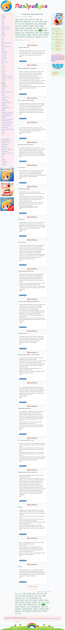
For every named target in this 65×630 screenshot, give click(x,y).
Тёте (3, 37)
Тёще (3, 64)
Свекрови (4, 71)
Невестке (4, 67)
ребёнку (40, 34)
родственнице (38, 36)
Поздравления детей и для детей (7, 153)
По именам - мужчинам (7, 76)
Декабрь (57, 65)
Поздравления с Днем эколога (59, 31)
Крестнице (4, 58)
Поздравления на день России (59, 37)
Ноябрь (54, 65)
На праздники (5, 144)
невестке (42, 28)
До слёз (3, 90)
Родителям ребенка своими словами (7, 130)
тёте (16, 23)
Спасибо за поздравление (20, 36)
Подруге (3, 14)
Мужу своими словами (7, 46)
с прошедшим (34, 34)
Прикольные (4, 86)
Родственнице (5, 127)
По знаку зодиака (5, 97)
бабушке (40, 21)
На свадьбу (4, 146)
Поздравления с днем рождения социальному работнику (59, 34)
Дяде (3, 39)
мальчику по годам (26, 21)
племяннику (31, 25)
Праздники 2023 (55, 72)
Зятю (3, 69)
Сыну (3, 25)
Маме (3, 20)
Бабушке (3, 34)
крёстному (42, 25)
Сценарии (4, 165)
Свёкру (3, 72)
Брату (3, 32)
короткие (27, 39)
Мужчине (4, 18)
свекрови (17, 30)
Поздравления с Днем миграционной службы (59, 39)
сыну (41, 19)
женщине (21, 19)
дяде (19, 23)
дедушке (45, 21)
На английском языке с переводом (7, 103)
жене (22, 23)
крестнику (22, 28)
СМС (3, 156)
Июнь (58, 54)
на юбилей (26, 30)
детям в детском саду (30, 36)
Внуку (3, 49)
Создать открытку (22, 61)
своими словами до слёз (29, 32)
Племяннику (4, 53)
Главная (17, 16)
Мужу (3, 44)
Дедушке (4, 35)
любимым (29, 34)
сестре (33, 21)
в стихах (35, 30)
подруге (16, 19)
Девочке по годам (5, 27)
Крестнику (4, 60)
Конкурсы (4, 159)
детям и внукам (29, 28)
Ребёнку (3, 110)
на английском (46, 32)
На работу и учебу (6, 142)
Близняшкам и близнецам (7, 112)
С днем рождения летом (7, 114)
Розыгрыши (4, 161)
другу (41, 32)
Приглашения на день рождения (6, 116)
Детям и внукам (5, 62)
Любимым (4, 105)
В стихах (3, 81)
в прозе (40, 30)
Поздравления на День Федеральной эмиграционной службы (59, 42)
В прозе (3, 83)
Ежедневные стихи (6, 147)
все (16, 40)
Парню (3, 93)
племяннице (25, 25)
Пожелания (4, 85)
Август (53, 64)
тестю (38, 28)
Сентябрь (57, 64)
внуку (20, 25)
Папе (3, 21)
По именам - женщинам (7, 78)
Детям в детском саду (6, 125)
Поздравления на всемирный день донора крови (58, 45)
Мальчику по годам (6, 28)
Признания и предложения (7, 149)
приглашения (45, 34)
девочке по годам (18, 21)
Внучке (3, 48)
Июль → (59, 62)
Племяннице (4, 51)
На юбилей (4, 74)
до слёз (22, 32)
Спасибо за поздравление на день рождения (7, 119)
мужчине (26, 19)
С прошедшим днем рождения (6, 108)
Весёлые (3, 88)
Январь (61, 65)
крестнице (17, 28)
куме (43, 36)
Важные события (5, 140)
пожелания (45, 30)
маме (30, 19)
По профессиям (5, 151)
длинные (21, 39)
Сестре (3, 30)
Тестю (3, 65)
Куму (3, 134)
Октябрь (61, 64)
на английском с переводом (20, 34)
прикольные (17, 32)
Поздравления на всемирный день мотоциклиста (58, 49)
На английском (5, 100)
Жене (3, 41)
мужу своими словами (42, 23)
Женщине (4, 16)
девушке (31, 30)
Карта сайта (17, 621)
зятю (46, 28)
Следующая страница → (32, 586)
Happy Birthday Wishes (6, 123)
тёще (34, 28)
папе (34, 19)
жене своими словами (29, 23)
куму (46, 36)
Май (56, 68)
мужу (36, 23)
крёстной (36, 25)
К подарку (4, 99)
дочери (37, 19)
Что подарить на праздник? (55, 74)
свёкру (21, 30)
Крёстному (4, 56)
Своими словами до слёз (7, 92)
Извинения (4, 163)
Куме (3, 132)
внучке (16, 25)
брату (37, 21)
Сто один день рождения (7, 122)
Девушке (3, 79)
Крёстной (4, 55)
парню (37, 32)
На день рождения (6, 139)
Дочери (3, 23)
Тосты (3, 158)
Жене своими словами (6, 42)
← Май (55, 62)
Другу (3, 95)
